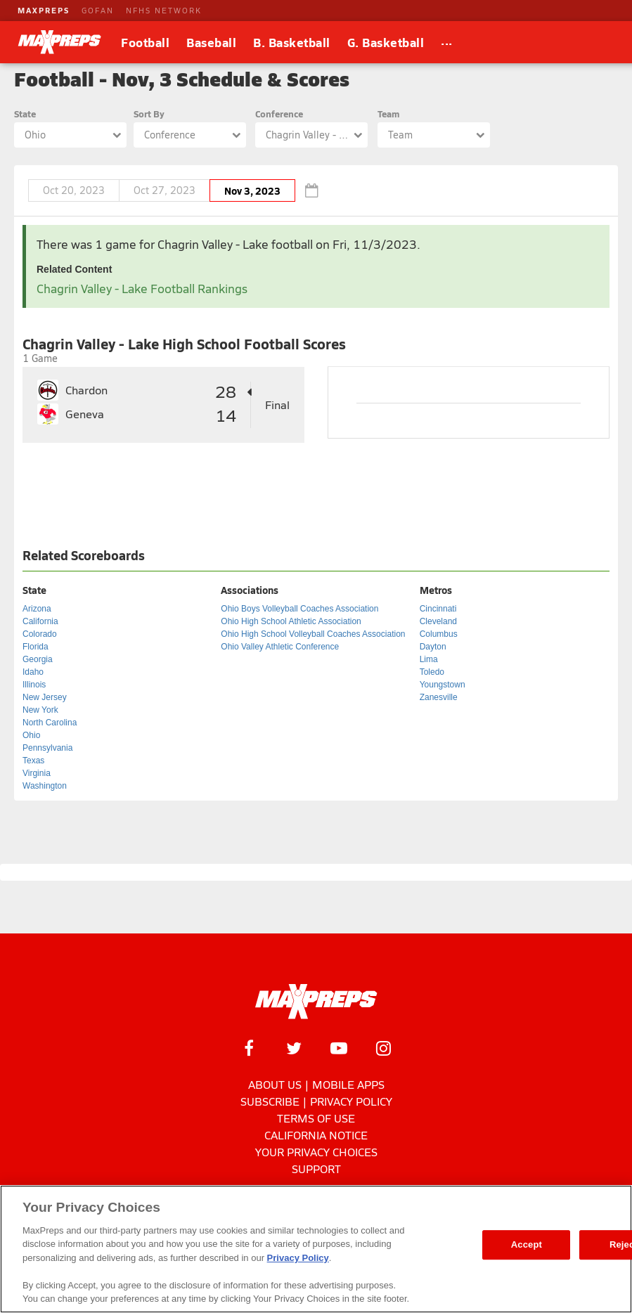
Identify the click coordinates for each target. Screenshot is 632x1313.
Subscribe (269, 1101)
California (40, 621)
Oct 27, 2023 (164, 190)
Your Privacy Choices (316, 1151)
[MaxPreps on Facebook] (248, 1048)
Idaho (33, 672)
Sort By (149, 113)
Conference (279, 113)
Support (316, 1168)
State (25, 113)
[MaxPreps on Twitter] (293, 1048)
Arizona (36, 609)
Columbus (439, 634)
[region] (316, 1249)
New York (40, 710)
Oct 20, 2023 (74, 190)
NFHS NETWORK (164, 10)
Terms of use (316, 1118)
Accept (526, 1244)
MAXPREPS (44, 10)
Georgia (37, 659)
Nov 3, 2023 (252, 190)
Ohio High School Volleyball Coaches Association (313, 634)
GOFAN (98, 10)
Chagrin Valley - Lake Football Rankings (142, 288)
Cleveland (438, 621)
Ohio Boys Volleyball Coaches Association (299, 609)
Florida (35, 647)
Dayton (433, 647)
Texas (33, 760)
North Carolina (49, 722)
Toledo (432, 672)
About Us (275, 1084)
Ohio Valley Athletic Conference (280, 647)
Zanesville (439, 697)
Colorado (39, 634)
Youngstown (442, 685)
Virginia (36, 773)
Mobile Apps (348, 1084)
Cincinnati (438, 609)
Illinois (34, 685)
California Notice (316, 1134)
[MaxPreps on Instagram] (383, 1048)
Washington (44, 786)
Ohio (31, 735)
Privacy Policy (351, 1101)
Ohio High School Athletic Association (291, 621)
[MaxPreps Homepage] (316, 1001)
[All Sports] (446, 42)
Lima (429, 659)
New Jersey (44, 697)
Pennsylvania (47, 748)
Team (388, 113)
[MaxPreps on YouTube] (338, 1048)
